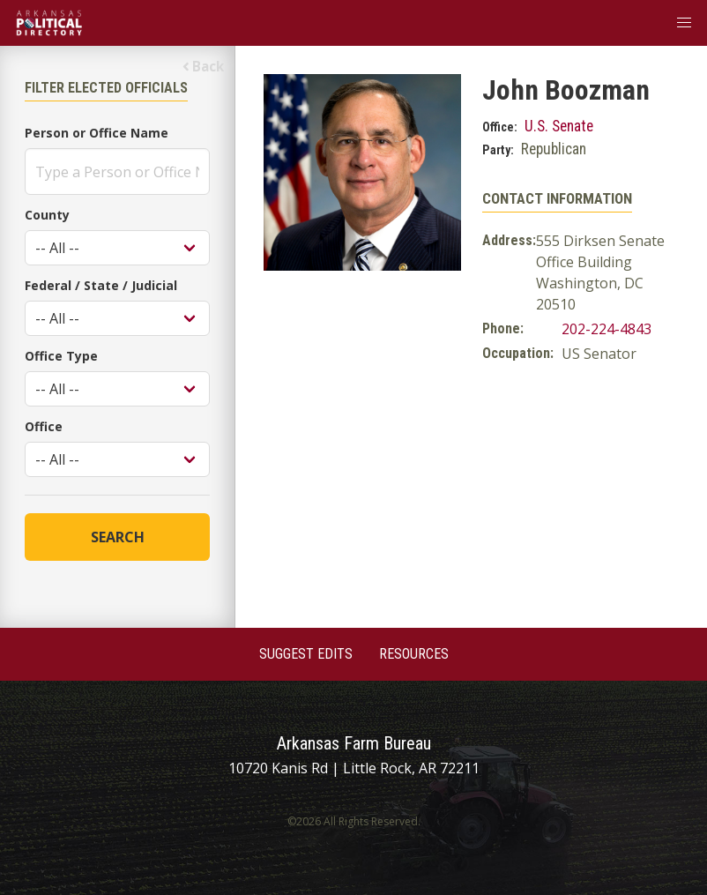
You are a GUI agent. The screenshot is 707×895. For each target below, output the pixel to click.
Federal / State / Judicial (101, 285)
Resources (414, 653)
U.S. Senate (559, 126)
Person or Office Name (96, 132)
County (47, 214)
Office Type (61, 355)
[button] (684, 23)
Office (44, 426)
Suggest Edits (306, 653)
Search (118, 537)
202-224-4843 (606, 329)
